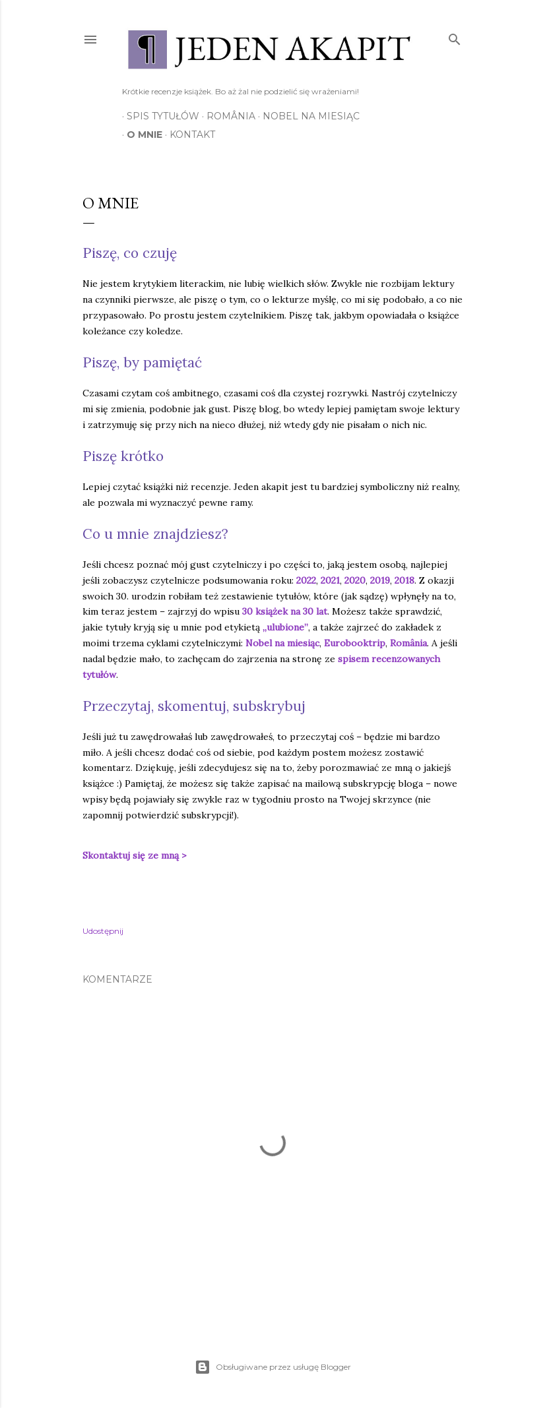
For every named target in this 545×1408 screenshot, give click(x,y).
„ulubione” (285, 627)
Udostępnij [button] (102, 931)
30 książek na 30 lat (284, 611)
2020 (355, 580)
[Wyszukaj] (455, 36)
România (226, 116)
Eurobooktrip (354, 643)
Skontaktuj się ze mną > (135, 855)
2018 (404, 580)
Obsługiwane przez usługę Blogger (273, 1367)
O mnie (140, 134)
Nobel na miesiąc (306, 116)
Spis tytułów (158, 116)
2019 (380, 580)
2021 (330, 580)
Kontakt (187, 134)
